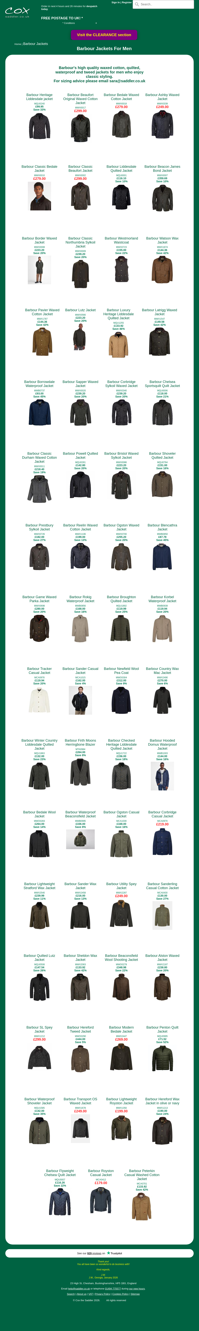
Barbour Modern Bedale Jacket (121, 1029)
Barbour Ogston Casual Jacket (121, 814)
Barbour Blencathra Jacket (162, 527)
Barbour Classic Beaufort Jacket (80, 169)
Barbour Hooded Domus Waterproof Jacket (162, 744)
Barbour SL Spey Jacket (39, 1029)
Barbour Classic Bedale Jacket (39, 169)
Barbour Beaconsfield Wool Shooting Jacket (121, 958)
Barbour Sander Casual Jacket (80, 671)
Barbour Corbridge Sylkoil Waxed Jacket (121, 384)
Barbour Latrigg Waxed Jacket (159, 312)
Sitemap (135, 1294)
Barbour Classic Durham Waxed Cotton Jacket (39, 457)
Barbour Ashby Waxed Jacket (162, 97)
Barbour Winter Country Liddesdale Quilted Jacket (39, 744)
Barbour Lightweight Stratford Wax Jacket (39, 886)
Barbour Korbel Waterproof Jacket (162, 599)
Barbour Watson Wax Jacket (162, 240)
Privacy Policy (102, 1294)
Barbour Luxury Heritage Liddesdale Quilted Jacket (118, 314)
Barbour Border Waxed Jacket (39, 240)
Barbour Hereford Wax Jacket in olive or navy (162, 1101)
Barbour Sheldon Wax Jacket (80, 958)
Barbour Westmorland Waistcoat (121, 240)
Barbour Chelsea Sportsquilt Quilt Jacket (162, 384)
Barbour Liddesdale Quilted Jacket (121, 169)
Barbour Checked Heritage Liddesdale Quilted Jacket (121, 744)
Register (127, 2)
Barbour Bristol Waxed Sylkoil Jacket (121, 455)
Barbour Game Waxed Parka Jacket (39, 599)
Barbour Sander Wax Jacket (80, 886)
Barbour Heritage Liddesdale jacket (39, 97)
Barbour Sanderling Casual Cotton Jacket (162, 886)
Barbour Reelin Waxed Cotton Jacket (80, 527)
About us (81, 1294)
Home (17, 44)
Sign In (116, 2)
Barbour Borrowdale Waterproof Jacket (39, 384)
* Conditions (69, 23)
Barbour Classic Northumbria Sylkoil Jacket (80, 242)
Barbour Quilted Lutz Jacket (39, 958)
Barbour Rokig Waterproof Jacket (80, 599)
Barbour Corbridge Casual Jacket (162, 814)
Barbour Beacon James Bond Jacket (162, 169)
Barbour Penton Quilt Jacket (162, 1029)
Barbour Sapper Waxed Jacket (80, 384)
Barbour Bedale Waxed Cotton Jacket (121, 97)
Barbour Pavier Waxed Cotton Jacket (42, 312)
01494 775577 (113, 1288)
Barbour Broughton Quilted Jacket (121, 599)
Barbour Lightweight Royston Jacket (121, 1101)
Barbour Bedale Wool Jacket (39, 814)
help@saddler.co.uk (79, 1288)
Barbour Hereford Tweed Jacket (80, 1029)
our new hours (137, 1288)
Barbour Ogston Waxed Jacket (121, 527)
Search (71, 1294)
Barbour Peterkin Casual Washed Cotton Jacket (141, 1175)
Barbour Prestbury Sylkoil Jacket (39, 527)
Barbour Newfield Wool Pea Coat (121, 671)
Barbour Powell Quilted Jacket (80, 455)
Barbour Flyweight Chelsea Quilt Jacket (60, 1173)
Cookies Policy (120, 1294)
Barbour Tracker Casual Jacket (39, 671)
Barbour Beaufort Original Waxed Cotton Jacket (80, 99)
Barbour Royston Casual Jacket (101, 1173)
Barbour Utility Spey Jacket (121, 886)
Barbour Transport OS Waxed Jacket (80, 1101)
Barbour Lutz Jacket (80, 310)
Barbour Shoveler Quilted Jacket (162, 455)
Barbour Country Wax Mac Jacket (162, 671)
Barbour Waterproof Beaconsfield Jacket (80, 814)
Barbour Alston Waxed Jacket (162, 958)
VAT (90, 1294)
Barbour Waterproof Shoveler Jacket (39, 1101)
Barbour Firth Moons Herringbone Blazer (80, 742)
